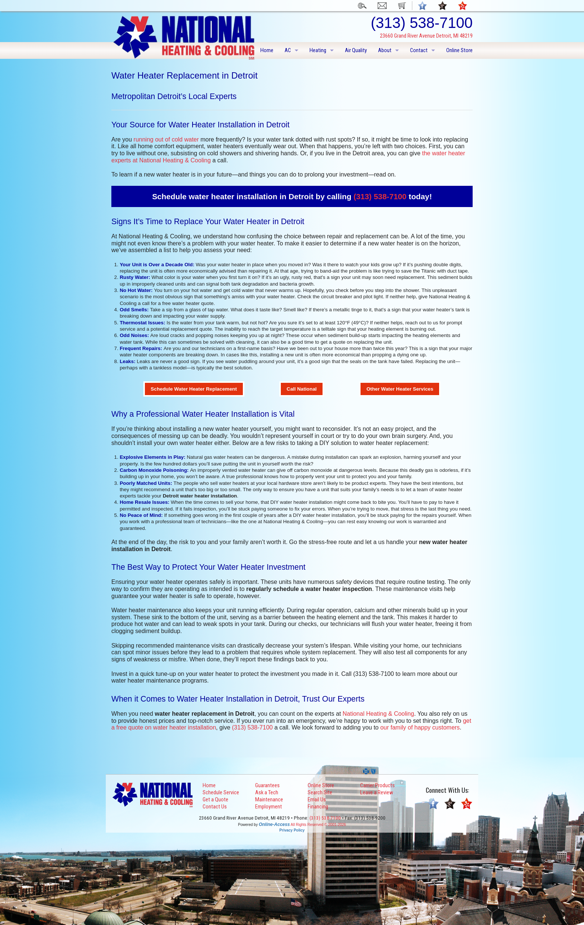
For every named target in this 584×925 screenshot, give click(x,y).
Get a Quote (215, 799)
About (384, 50)
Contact (419, 50)
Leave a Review (376, 792)
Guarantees (267, 785)
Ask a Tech (266, 792)
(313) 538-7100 (379, 196)
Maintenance (269, 799)
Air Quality (356, 50)
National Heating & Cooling (378, 714)
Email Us (317, 799)
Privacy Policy (292, 830)
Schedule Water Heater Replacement (194, 389)
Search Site (320, 792)
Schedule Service (221, 792)
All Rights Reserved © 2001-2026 (318, 825)
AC (288, 50)
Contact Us (215, 806)
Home (266, 50)
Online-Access (274, 824)
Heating (318, 50)
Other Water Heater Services (400, 389)
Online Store (459, 50)
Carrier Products (377, 785)
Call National (302, 389)
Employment (268, 806)
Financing (318, 806)
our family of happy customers (420, 727)
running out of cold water (166, 139)
